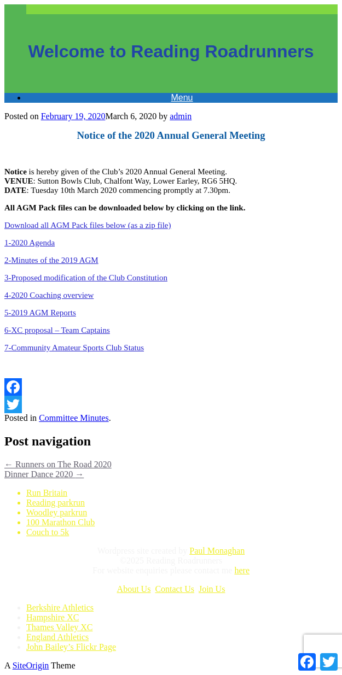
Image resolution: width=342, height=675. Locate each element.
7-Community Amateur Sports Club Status (74, 347)
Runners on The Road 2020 (58, 464)
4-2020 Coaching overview (49, 295)
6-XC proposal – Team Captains (57, 330)
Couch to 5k (47, 532)
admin (181, 116)
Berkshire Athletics (60, 607)
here (242, 570)
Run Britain (46, 492)
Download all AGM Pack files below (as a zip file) (87, 225)
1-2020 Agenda (29, 242)
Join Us (212, 589)
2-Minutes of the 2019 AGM (51, 260)
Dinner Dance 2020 (44, 474)
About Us (134, 589)
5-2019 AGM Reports (40, 312)
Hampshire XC (52, 617)
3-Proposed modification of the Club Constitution (85, 277)
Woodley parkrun (56, 512)
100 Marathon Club (60, 522)
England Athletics (57, 637)
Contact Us (174, 589)
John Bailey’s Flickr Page (71, 646)
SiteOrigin (31, 665)
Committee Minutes (74, 417)
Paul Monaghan (217, 550)
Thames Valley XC (59, 627)
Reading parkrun (55, 502)
